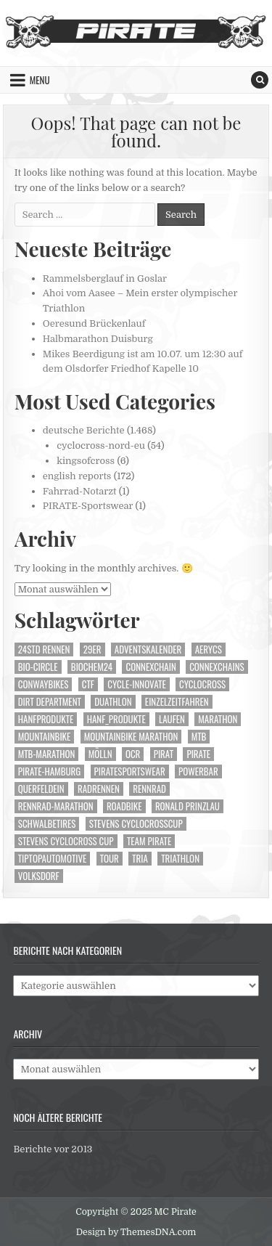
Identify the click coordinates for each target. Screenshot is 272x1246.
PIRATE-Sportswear (88, 505)
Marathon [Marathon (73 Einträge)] (217, 719)
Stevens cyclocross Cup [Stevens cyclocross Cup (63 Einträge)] (66, 841)
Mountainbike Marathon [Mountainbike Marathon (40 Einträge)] (131, 737)
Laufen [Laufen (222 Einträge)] (172, 719)
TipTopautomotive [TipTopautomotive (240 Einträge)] (52, 859)
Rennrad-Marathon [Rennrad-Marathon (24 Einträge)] (56, 806)
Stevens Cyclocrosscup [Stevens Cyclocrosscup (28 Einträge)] (136, 824)
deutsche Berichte (84, 430)
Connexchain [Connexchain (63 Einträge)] (150, 667)
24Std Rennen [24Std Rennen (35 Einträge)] (44, 649)
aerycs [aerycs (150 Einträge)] (208, 649)
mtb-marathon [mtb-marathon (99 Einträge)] (46, 754)
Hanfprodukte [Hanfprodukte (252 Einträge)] (46, 719)
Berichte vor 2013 (52, 1149)
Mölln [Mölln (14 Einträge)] (100, 754)
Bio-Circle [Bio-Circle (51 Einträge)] (38, 667)
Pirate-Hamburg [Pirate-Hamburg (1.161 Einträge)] (49, 771)
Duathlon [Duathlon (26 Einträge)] (112, 702)
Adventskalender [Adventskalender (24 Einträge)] (148, 649)
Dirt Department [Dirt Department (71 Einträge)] (49, 702)
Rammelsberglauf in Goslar (105, 278)
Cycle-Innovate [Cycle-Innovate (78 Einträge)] (136, 684)
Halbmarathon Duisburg (98, 338)
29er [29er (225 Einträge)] (92, 649)
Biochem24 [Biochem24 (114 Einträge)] (91, 667)
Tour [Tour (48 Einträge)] (109, 859)
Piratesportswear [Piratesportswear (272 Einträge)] (129, 771)
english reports (77, 476)
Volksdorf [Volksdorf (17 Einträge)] (38, 876)
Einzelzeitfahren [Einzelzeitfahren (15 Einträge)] (177, 702)
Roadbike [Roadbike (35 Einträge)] (124, 806)
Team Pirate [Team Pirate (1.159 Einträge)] (149, 841)
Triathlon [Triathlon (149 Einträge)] (180, 859)
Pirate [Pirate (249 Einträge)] (198, 754)
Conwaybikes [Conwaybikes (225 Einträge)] (43, 684)
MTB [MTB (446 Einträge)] (199, 737)
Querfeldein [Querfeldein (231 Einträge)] (41, 789)
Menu (40, 80)
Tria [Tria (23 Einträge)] (140, 859)
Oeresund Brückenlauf (94, 323)
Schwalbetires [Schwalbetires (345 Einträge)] (47, 824)
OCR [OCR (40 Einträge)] (132, 754)
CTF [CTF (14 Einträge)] (88, 684)
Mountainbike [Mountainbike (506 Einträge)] (44, 737)
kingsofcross (86, 460)
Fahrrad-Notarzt (80, 491)
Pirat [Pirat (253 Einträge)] (163, 754)
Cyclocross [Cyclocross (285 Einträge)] (202, 684)
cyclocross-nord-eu (101, 445)
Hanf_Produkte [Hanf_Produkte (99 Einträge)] (116, 719)
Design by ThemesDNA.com (136, 1232)
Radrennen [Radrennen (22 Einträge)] (99, 789)
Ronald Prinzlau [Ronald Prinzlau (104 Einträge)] (187, 806)
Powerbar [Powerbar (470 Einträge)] (198, 771)
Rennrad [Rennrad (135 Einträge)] (149, 789)
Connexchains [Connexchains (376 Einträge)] (216, 667)
